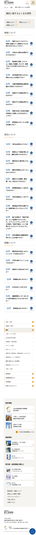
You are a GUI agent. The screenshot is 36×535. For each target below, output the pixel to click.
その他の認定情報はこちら (26, 432)
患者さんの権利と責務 (13, 494)
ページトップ (32, 531)
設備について (10, 25)
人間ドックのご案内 (11, 334)
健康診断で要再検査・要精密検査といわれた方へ (18, 353)
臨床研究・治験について (14, 491)
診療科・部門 (9, 326)
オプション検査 (10, 345)
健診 (7, 330)
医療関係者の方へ (10, 378)
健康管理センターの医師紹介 (13, 357)
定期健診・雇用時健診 (11, 341)
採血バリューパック (11, 349)
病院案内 (8, 374)
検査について (10, 22)
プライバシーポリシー (13, 497)
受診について (23, 22)
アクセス (27, 3)
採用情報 (8, 382)
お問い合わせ (11, 499)
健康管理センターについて (12, 365)
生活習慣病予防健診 (11, 338)
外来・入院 (9, 322)
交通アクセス (11, 502)
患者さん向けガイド (11, 386)
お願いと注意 (9, 369)
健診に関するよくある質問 (12, 361)
